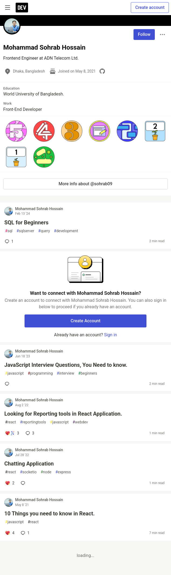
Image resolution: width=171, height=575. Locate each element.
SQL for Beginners (26, 222)
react (10, 422)
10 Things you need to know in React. (49, 513)
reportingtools (33, 422)
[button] (16, 131)
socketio (28, 472)
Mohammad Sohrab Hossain (39, 209)
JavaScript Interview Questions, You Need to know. (65, 365)
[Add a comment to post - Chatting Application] (10, 483)
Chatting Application (29, 463)
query (44, 231)
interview (65, 373)
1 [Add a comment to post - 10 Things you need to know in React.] (24, 533)
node (46, 472)
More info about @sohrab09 (85, 183)
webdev (80, 422)
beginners (87, 373)
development (66, 231)
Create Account (86, 320)
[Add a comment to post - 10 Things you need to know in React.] (10, 533)
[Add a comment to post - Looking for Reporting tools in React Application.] (12, 433)
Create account (150, 7)
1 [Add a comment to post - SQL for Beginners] (8, 241)
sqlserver (25, 231)
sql (8, 231)
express (63, 472)
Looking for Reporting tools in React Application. (63, 413)
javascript (14, 373)
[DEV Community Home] (22, 7)
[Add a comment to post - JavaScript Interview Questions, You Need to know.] (8, 383)
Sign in (110, 334)
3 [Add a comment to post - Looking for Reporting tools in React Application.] (29, 433)
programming (40, 373)
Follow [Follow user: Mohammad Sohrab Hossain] (144, 34)
